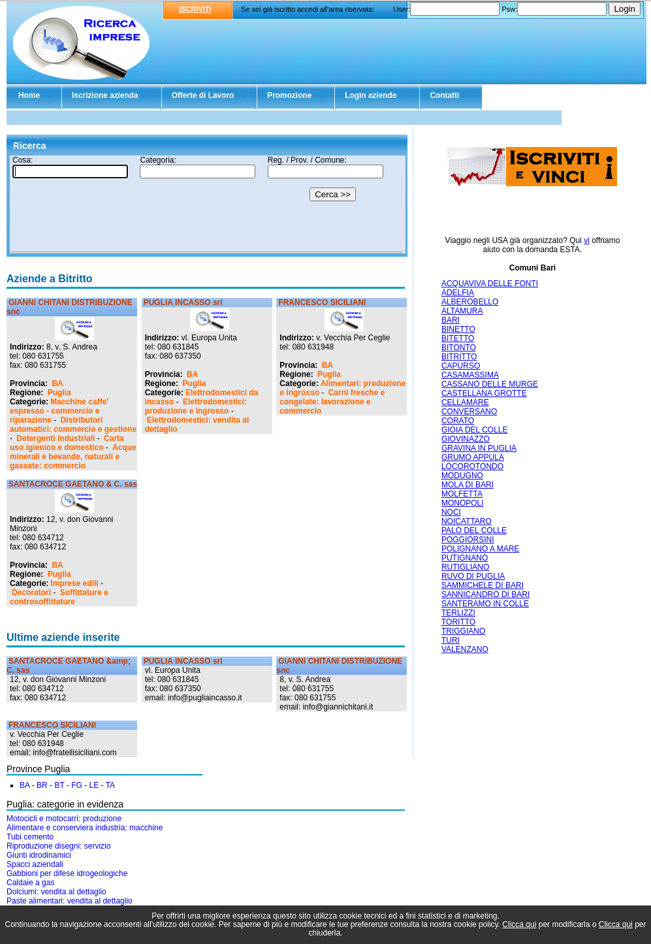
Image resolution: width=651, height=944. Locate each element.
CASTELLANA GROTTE (484, 393)
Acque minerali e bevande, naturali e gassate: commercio (73, 456)
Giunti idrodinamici (39, 855)
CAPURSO (460, 365)
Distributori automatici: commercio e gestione (73, 424)
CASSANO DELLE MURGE (489, 384)
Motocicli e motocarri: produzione (64, 818)
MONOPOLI (462, 503)
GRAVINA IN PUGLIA (478, 448)
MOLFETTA (462, 493)
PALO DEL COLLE (474, 530)
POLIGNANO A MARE (480, 548)
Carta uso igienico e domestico (67, 443)
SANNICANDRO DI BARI (485, 594)
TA (110, 785)
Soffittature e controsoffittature (59, 597)
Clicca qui (519, 924)
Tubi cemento (30, 836)
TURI (450, 640)
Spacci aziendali (35, 864)
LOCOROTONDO (472, 466)
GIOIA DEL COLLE (474, 429)
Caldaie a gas (30, 882)
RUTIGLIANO (465, 567)
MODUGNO (462, 475)
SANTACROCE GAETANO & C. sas (72, 484)
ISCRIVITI (195, 9)
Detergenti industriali (55, 438)
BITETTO (457, 338)
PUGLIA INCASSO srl (183, 302)
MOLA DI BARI (467, 484)
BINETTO (458, 329)
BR (42, 785)
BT (59, 785)
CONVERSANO (469, 411)
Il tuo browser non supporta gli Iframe (207, 204)
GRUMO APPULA (472, 457)
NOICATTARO (466, 521)
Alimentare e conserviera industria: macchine (85, 827)
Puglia (59, 392)
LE (94, 785)
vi (587, 240)
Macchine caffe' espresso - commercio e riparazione (59, 411)
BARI (450, 320)
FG (76, 785)
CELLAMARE (465, 402)
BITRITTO (459, 356)
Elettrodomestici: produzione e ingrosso (196, 406)
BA (57, 383)
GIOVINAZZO (465, 439)
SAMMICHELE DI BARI (482, 585)
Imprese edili (74, 583)
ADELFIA (457, 292)
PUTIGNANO (464, 557)
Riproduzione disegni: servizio (58, 846)
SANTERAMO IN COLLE (485, 603)
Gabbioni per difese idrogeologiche (67, 873)
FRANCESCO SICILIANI (322, 302)
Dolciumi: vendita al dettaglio (56, 891)
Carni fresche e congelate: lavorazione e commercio (332, 401)
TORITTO (458, 622)
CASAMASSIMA (470, 375)
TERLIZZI (458, 612)
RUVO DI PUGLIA (473, 576)
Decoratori (31, 592)
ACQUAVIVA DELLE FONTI (489, 283)
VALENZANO (464, 649)
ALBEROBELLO (469, 301)
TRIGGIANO (463, 631)
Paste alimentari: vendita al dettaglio (70, 900)
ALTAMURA (462, 311)
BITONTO (458, 347)
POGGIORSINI (467, 539)
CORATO (457, 420)
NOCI (451, 512)
